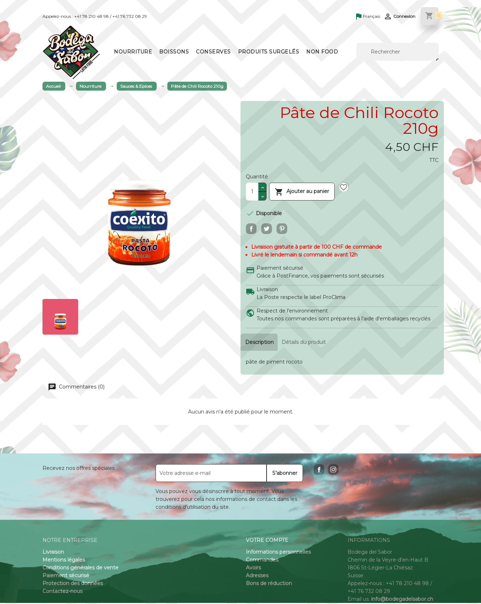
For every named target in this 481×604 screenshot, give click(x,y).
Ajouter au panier (302, 191)
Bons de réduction (269, 584)
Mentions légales (63, 561)
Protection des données (72, 584)
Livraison (53, 553)
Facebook (319, 470)
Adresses (257, 576)
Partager (251, 228)
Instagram (333, 470)
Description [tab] (259, 342)
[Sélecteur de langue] (368, 16)
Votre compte (267, 541)
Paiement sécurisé (65, 576)
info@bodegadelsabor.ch (402, 600)
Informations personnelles (278, 553)
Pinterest (282, 228)
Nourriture (133, 52)
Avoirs (253, 568)
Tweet (266, 228)
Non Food (322, 52)
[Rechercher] (397, 52)
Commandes (262, 561)
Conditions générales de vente (80, 568)
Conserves (213, 52)
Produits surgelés (268, 52)
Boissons (174, 52)
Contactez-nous (62, 592)
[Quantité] (252, 192)
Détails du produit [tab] (306, 342)
